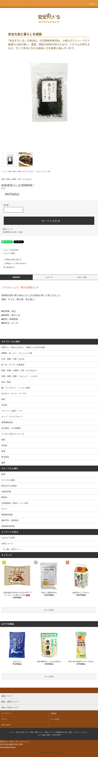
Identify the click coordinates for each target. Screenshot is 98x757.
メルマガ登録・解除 (44, 735)
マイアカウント (6, 713)
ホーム (5, 171)
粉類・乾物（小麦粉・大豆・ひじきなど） (22, 171)
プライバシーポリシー (81, 732)
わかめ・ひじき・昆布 (43, 171)
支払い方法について (22, 732)
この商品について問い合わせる (13, 263)
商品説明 (16, 277)
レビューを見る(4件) (9, 250)
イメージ (49, 277)
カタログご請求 (8, 538)
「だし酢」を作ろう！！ (11, 549)
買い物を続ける (7, 267)
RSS (54, 735)
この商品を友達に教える (10, 260)
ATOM (58, 735)
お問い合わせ (5, 725)
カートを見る (54, 719)
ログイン (4, 719)
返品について (8, 229)
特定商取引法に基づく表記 (12, 232)
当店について (7, 543)
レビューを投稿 (7, 253)
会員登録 (53, 713)
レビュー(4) (82, 277)
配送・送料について (37, 732)
